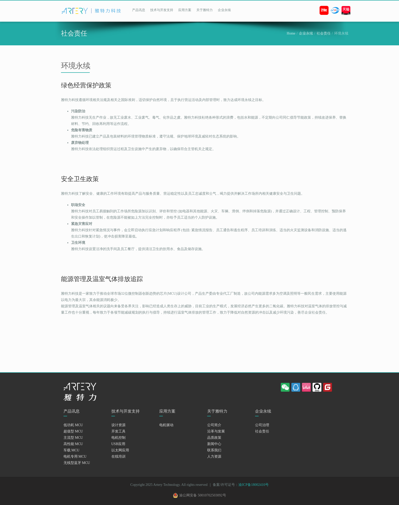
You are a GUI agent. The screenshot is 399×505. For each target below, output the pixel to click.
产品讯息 (138, 10)
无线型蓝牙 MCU (77, 463)
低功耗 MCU (73, 425)
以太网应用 (120, 450)
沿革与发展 (216, 431)
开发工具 (118, 431)
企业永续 (224, 10)
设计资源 (118, 425)
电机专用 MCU (75, 456)
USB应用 (118, 444)
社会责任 (324, 33)
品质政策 (214, 438)
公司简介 (214, 425)
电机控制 (118, 438)
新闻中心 (214, 444)
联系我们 (214, 450)
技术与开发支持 (161, 10)
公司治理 (262, 425)
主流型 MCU (73, 438)
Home (291, 33)
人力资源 (214, 456)
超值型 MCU (73, 431)
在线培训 (118, 456)
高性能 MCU (73, 444)
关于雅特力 (204, 10)
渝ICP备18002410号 (253, 485)
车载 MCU (71, 450)
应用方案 (184, 10)
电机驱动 (166, 425)
